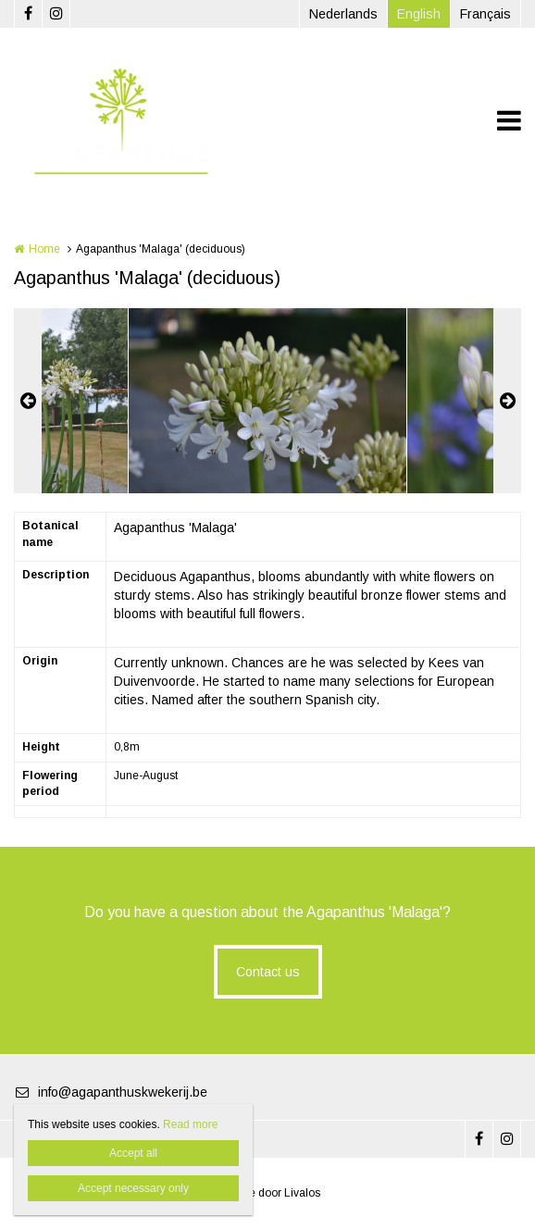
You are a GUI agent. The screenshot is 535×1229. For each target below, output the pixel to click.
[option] (267, 400)
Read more (190, 1124)
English (419, 13)
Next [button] (507, 400)
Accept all (133, 1153)
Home (44, 248)
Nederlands (343, 13)
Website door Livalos (268, 1192)
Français (485, 13)
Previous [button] (28, 400)
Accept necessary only (133, 1188)
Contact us (268, 971)
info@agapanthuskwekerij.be (110, 1092)
